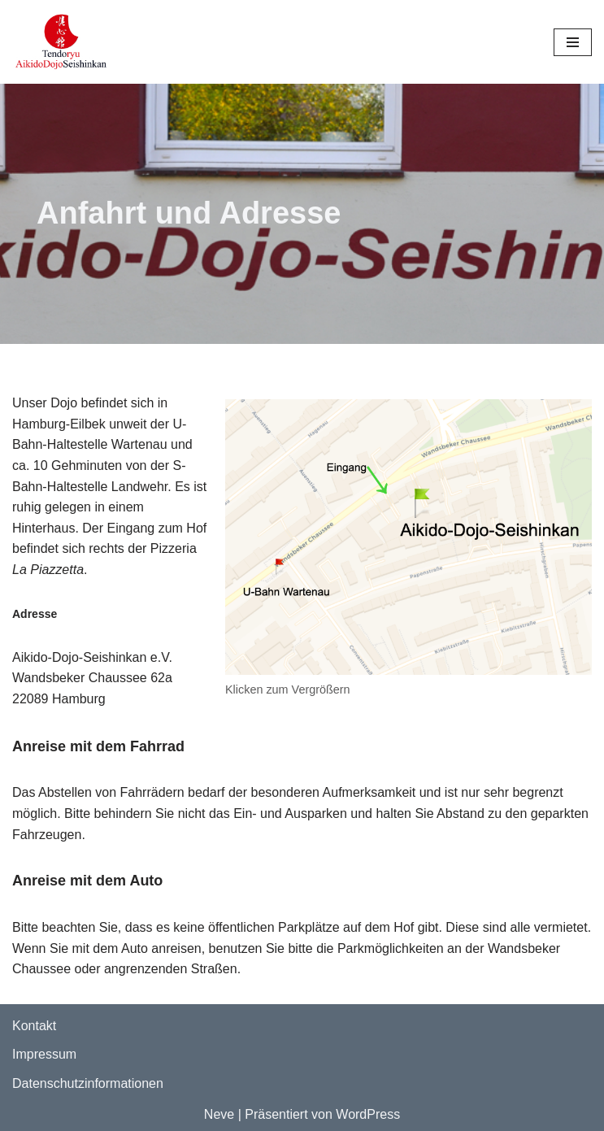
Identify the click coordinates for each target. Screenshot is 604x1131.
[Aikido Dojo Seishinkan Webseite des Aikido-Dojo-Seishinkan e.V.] (61, 41)
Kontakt (34, 1026)
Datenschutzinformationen (87, 1083)
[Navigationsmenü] (573, 42)
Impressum (44, 1054)
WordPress (368, 1114)
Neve (219, 1114)
